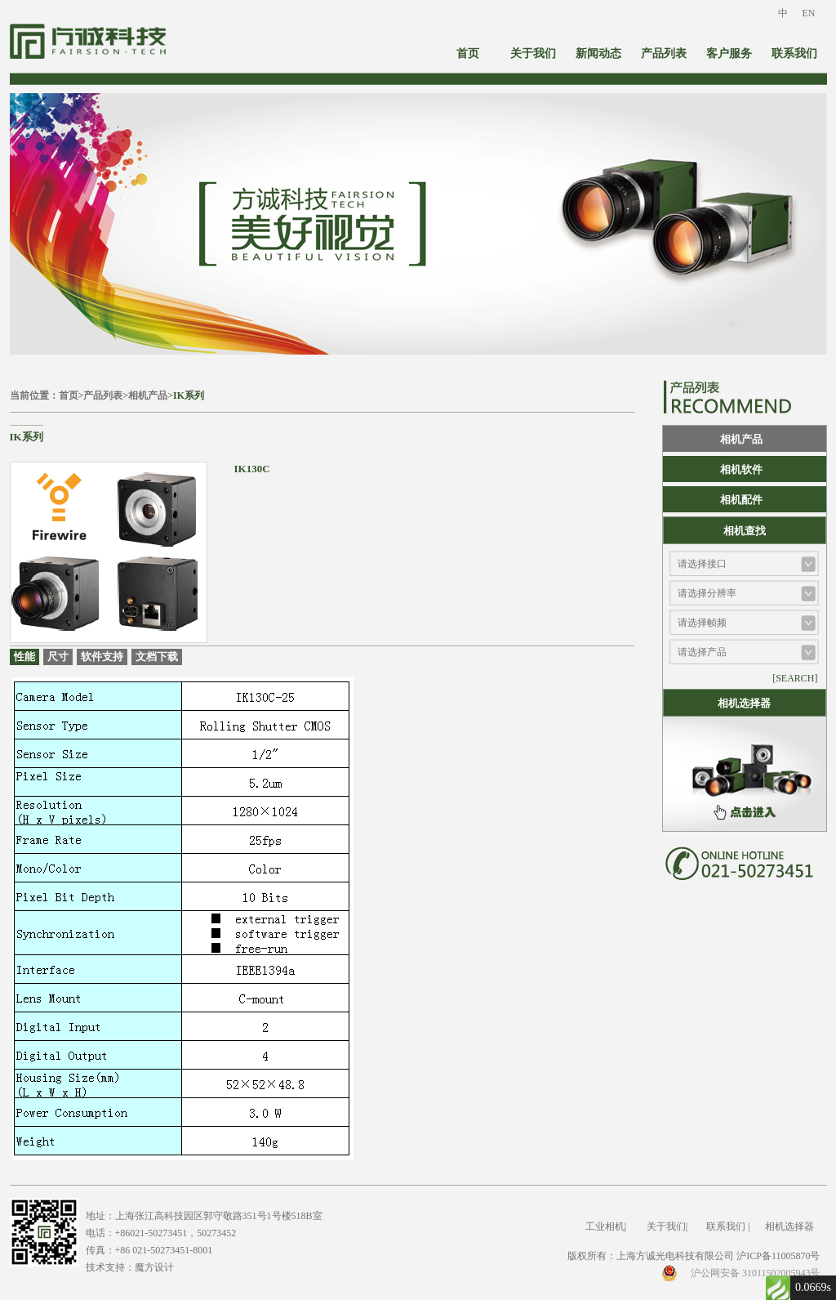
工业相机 (605, 1226)
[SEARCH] (794, 678)
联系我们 (794, 53)
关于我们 (533, 53)
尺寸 (58, 656)
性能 (24, 656)
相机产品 (147, 395)
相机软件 (741, 469)
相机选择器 (789, 1226)
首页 (467, 53)
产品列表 (664, 53)
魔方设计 (154, 1267)
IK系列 (188, 395)
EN (809, 13)
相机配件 (741, 500)
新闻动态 (598, 53)
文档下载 (157, 656)
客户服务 (729, 53)
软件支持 (102, 656)
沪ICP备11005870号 (778, 1256)
